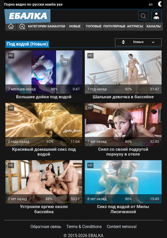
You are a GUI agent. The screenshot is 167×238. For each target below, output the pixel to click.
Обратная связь (45, 226)
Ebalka (95, 235)
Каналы (154, 26)
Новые (74, 26)
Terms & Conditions (84, 226)
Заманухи (56, 26)
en (151, 4)
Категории (37, 26)
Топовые (93, 26)
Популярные (114, 26)
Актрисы (135, 26)
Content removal (122, 226)
